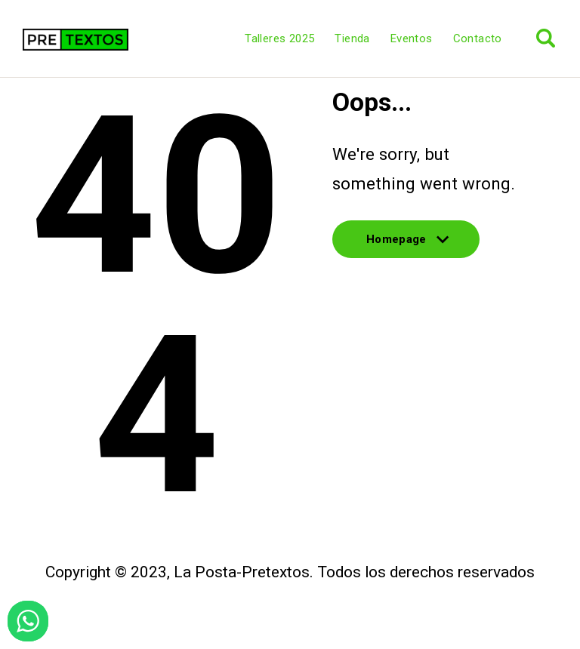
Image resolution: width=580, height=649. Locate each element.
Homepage (406, 245)
